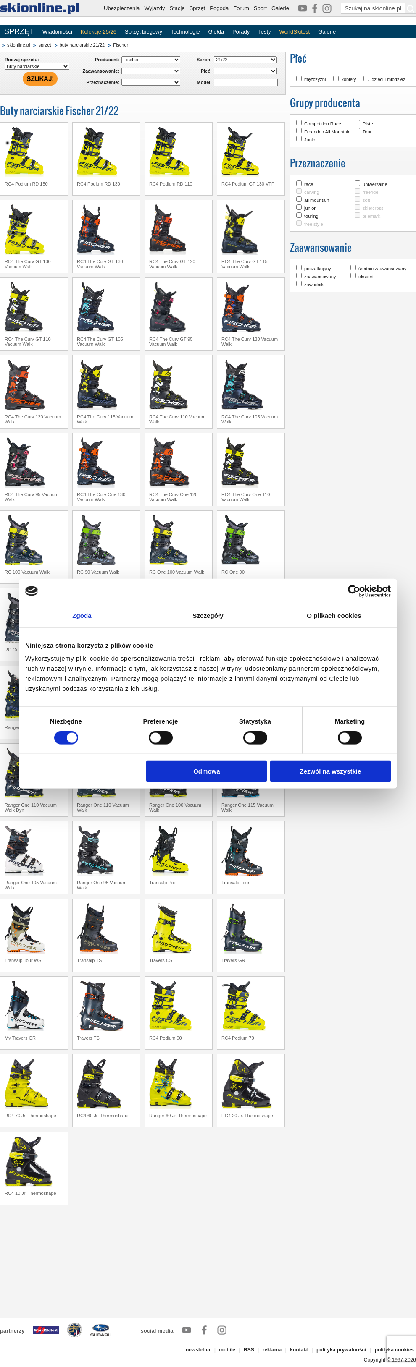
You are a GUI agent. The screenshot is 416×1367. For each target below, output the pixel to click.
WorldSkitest (294, 32)
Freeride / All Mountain (327, 131)
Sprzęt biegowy (143, 32)
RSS (249, 1350)
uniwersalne (375, 184)
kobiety (348, 79)
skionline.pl (18, 44)
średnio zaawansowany (382, 268)
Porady (241, 32)
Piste (368, 123)
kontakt (299, 1350)
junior (310, 208)
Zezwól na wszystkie (330, 771)
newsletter (198, 1350)
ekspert (366, 276)
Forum (241, 8)
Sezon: (204, 59)
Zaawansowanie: (101, 70)
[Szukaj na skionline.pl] (410, 8)
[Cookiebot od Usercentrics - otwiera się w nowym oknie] (354, 591)
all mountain (316, 200)
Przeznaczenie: (102, 82)
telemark (371, 216)
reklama (272, 1350)
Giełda (216, 32)
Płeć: (206, 70)
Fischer (120, 44)
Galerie (280, 8)
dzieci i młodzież (388, 79)
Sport (260, 8)
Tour (367, 131)
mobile (227, 1350)
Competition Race (322, 123)
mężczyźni (315, 79)
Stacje (176, 8)
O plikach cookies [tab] (334, 615)
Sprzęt (197, 8)
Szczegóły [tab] (207, 615)
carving (311, 192)
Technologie (185, 32)
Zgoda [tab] (82, 615)
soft (366, 200)
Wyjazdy (154, 8)
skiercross (373, 208)
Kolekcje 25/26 (98, 32)
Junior (310, 139)
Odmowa (206, 771)
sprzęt (44, 44)
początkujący (317, 268)
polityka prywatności (341, 1350)
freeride (370, 192)
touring (311, 216)
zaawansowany (320, 276)
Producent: (107, 59)
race (308, 184)
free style (313, 224)
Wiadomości (57, 32)
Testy (264, 32)
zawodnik (314, 284)
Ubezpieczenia (122, 8)
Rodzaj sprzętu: (22, 59)
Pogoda (219, 8)
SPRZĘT (19, 31)
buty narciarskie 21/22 (82, 44)
